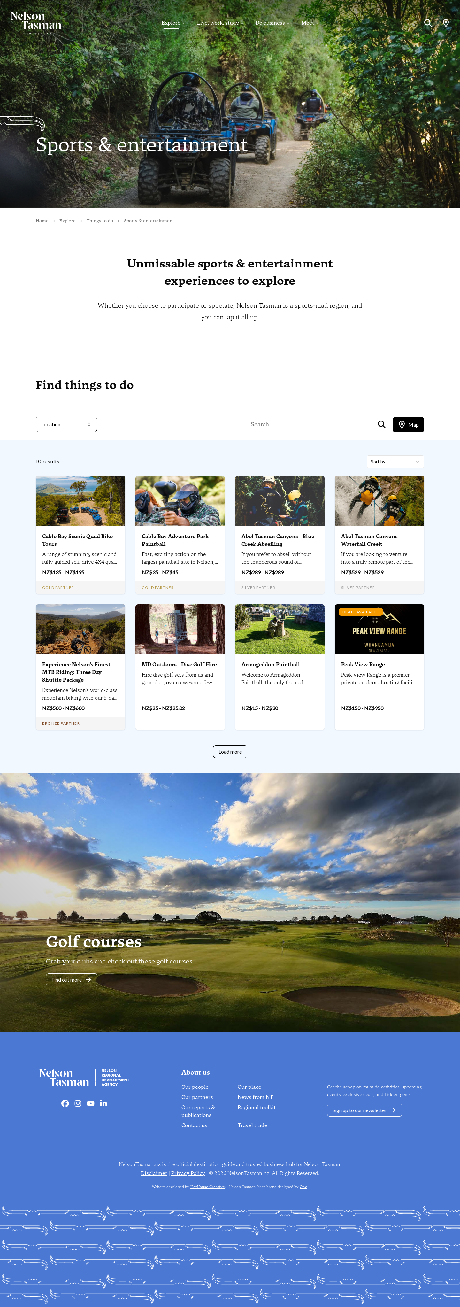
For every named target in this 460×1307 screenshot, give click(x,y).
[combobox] (395, 461)
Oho (303, 1187)
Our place (249, 1087)
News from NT (255, 1097)
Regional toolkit (257, 1107)
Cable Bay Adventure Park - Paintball (177, 540)
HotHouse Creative (207, 1187)
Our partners (197, 1097)
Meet (308, 23)
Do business (270, 23)
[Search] (428, 23)
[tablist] (408, 424)
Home (42, 221)
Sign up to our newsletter (365, 1110)
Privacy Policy (188, 1173)
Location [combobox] (66, 424)
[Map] (446, 23)
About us (195, 1072)
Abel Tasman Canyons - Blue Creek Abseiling (277, 540)
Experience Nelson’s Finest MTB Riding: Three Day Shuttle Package (76, 672)
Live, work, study (218, 23)
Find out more (71, 980)
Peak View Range (363, 664)
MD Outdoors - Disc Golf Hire (179, 664)
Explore (171, 23)
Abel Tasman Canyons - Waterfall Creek (371, 540)
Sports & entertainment (149, 221)
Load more (230, 751)
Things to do (100, 221)
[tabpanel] (230, 606)
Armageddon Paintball (270, 664)
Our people (195, 1087)
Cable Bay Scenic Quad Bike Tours (77, 540)
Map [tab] (408, 425)
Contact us (194, 1125)
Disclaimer (154, 1173)
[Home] (30, 23)
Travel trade (252, 1125)
